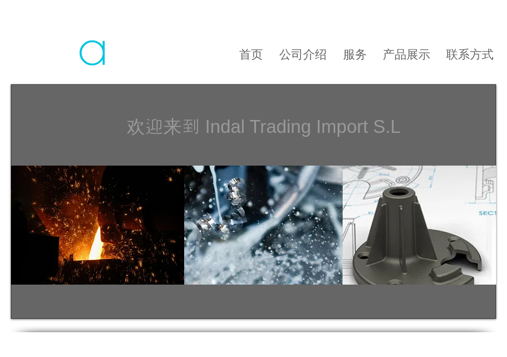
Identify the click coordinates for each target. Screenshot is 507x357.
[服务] (355, 54)
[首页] (251, 54)
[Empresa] (226, 52)
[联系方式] (470, 54)
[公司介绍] (303, 54)
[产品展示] (406, 54)
